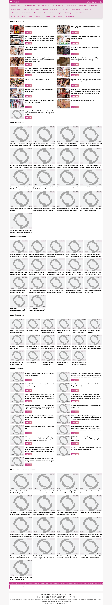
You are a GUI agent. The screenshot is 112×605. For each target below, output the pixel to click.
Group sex (64, 9)
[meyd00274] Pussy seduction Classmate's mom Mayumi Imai (85, 406)
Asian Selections (49, 13)
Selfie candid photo (34, 16)
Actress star (14, 13)
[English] (39, 597)
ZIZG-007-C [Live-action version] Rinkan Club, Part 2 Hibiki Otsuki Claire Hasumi (86, 448)
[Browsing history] (50, 594)
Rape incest (37, 13)
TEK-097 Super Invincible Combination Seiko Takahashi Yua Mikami (39, 48)
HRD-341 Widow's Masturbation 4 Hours (37, 79)
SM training (67, 13)
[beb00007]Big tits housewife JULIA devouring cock (39, 427)
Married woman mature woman (88, 5)
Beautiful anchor (75, 9)
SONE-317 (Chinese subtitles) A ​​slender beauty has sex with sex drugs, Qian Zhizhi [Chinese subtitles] (39, 417)
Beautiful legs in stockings (18, 16)
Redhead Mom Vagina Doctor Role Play (83, 100)
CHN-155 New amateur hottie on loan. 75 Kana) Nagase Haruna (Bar (85, 385)
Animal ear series (30, 5)
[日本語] (57, 597)
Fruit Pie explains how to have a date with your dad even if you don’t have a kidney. (85, 59)
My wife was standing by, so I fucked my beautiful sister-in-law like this (39, 101)
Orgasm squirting (16, 9)
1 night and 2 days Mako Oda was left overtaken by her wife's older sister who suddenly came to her (39, 112)
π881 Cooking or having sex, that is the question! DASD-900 (85, 27)
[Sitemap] (59, 594)
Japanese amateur (16, 5)
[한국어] (61, 597)
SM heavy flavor (70, 16)
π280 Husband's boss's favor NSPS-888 (36, 26)
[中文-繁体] (45, 597)
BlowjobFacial (87, 9)
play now (28, 32)
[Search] (64, 594)
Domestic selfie (57, 16)
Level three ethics (58, 5)
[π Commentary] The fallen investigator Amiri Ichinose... (85, 48)
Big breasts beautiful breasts (50, 9)
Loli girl (59, 13)
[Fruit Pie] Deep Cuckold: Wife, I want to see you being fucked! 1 (85, 37)
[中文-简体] (51, 597)
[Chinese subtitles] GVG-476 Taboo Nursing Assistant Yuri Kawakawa (39, 374)
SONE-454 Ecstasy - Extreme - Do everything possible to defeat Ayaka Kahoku (86, 80)
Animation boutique (80, 13)
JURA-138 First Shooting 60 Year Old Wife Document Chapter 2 (39, 90)
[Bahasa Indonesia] (69, 597)
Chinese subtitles (71, 5)
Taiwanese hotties (26, 13)
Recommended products (31, 9)
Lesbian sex (47, 16)
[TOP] (69, 594)
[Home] (43, 594)
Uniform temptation (43, 5)
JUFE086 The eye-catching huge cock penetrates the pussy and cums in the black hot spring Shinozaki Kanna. (86, 438)
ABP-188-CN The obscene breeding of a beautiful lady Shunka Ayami (39, 385)
